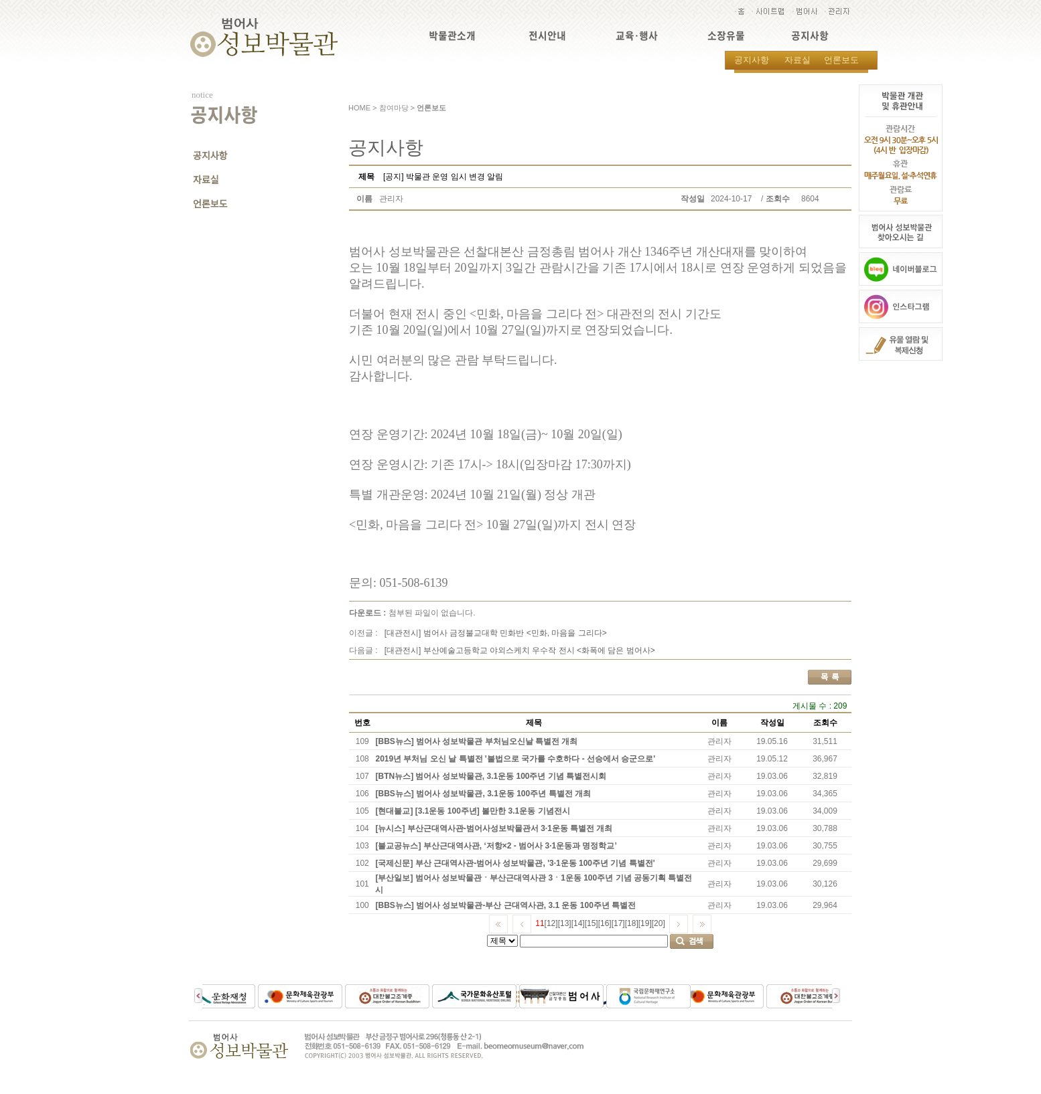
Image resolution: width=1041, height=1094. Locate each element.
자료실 (797, 60)
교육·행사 (637, 36)
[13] (564, 923)
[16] (605, 923)
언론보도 (841, 60)
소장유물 (726, 36)
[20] (658, 923)
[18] (631, 923)
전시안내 (547, 36)
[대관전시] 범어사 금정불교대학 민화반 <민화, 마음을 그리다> (496, 633)
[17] (618, 923)
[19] (645, 923)
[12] (551, 923)
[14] (578, 923)
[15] (591, 923)
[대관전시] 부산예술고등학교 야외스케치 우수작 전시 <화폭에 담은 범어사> (520, 650)
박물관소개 (452, 36)
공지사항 (810, 36)
